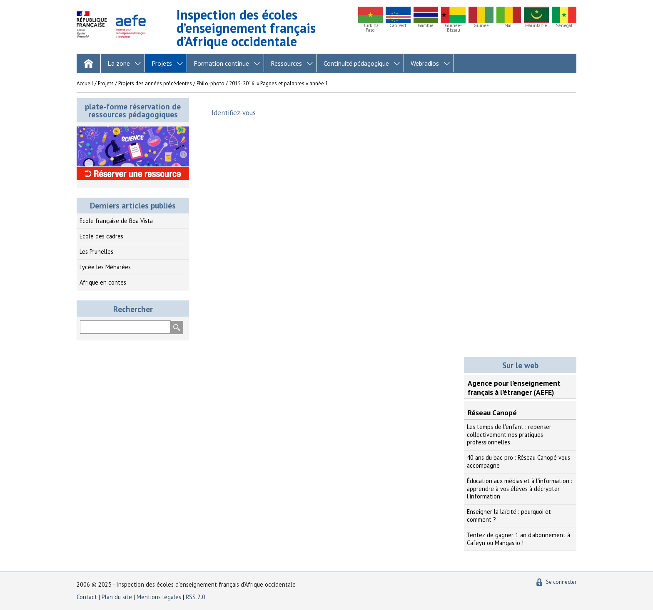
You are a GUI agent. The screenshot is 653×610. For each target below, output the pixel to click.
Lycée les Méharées (105, 267)
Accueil (85, 83)
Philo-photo (210, 83)
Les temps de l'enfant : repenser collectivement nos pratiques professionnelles (509, 434)
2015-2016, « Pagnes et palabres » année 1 (278, 83)
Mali (508, 25)
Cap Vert (397, 25)
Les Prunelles (96, 251)
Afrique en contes (103, 282)
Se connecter (561, 581)
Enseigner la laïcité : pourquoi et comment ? (509, 515)
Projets (162, 63)
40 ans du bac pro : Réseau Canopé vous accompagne (518, 461)
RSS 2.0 (195, 597)
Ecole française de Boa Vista (116, 221)
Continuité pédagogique (356, 63)
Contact (87, 597)
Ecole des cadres (101, 236)
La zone (118, 63)
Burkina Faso (370, 27)
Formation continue (221, 63)
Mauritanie (536, 25)
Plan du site (118, 597)
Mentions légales (159, 597)
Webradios (425, 63)
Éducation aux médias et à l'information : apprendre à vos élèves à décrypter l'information (519, 488)
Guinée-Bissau (453, 27)
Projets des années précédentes (155, 83)
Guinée (481, 25)
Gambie (426, 25)
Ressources (286, 63)
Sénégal (564, 25)
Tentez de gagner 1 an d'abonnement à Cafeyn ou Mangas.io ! (518, 539)
